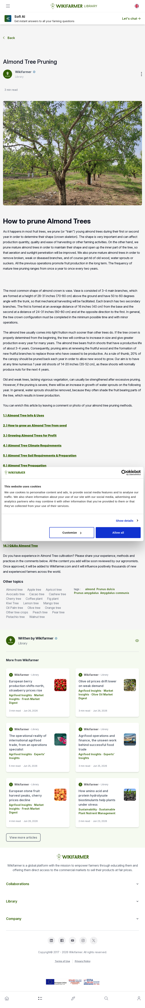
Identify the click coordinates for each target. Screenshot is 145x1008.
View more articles (23, 837)
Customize (72, 532)
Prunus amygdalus (86, 592)
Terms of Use (62, 961)
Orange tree (53, 608)
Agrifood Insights (20, 695)
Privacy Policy (82, 961)
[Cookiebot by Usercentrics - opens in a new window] (124, 472)
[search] (106, 998)
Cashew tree (57, 594)
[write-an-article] (73, 998)
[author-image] (10, 640)
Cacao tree (36, 594)
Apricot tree (54, 589)
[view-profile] (137, 640)
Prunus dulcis (105, 589)
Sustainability (88, 809)
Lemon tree (31, 603)
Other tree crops (17, 612)
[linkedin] (51, 940)
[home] (7, 998)
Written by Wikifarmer (35, 638)
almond (90, 589)
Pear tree (58, 612)
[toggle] (8, 6)
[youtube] (72, 940)
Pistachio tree (15, 617)
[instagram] (83, 940)
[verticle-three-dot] (141, 74)
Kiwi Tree (12, 603)
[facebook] (62, 940)
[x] (93, 940)
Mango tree (51, 603)
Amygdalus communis (114, 592)
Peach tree (40, 612)
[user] (138, 998)
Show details (124, 520)
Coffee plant (34, 599)
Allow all (118, 532)
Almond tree (14, 589)
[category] (40, 998)
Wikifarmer (23, 72)
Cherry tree (13, 599)
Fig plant (53, 599)
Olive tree (34, 608)
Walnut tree (37, 617)
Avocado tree (15, 594)
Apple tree (34, 589)
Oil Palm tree (14, 608)
